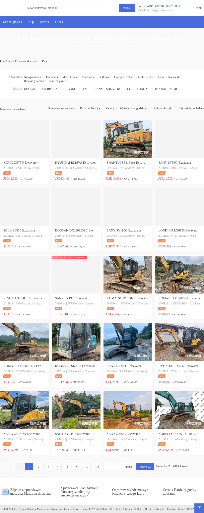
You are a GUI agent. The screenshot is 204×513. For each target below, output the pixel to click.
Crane (161, 77)
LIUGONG (69, 89)
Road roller (89, 77)
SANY (99, 89)
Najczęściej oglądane (191, 108)
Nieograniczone (33, 77)
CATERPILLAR (50, 89)
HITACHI (86, 89)
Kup (44, 61)
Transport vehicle (124, 77)
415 (97, 466)
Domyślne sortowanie (61, 108)
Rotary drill (175, 77)
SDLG (110, 89)
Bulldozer (104, 77)
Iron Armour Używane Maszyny (18, 61)
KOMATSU (159, 89)
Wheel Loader (70, 77)
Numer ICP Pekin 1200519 (95, 509)
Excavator (52, 77)
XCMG (173, 89)
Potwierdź (145, 466)
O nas (59, 22)
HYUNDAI (141, 89)
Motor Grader (146, 77)
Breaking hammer (35, 81)
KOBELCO (124, 89)
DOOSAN (30, 89)
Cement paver (57, 81)
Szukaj (126, 7)
